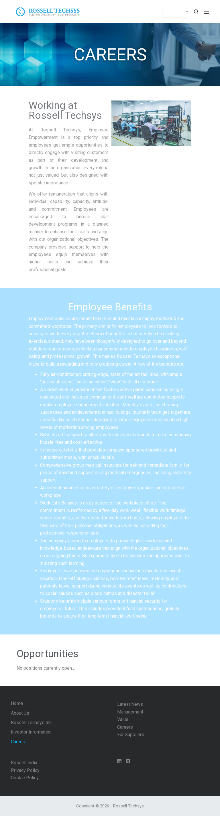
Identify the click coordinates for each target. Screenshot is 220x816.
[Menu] (206, 11)
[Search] (196, 11)
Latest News (130, 704)
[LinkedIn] (119, 761)
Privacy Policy (25, 770)
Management (130, 712)
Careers (19, 741)
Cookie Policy (25, 777)
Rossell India (24, 762)
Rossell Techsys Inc (31, 722)
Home (17, 703)
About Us (20, 713)
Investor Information (31, 732)
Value (122, 719)
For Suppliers (130, 734)
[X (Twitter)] (128, 761)
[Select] (176, 11)
